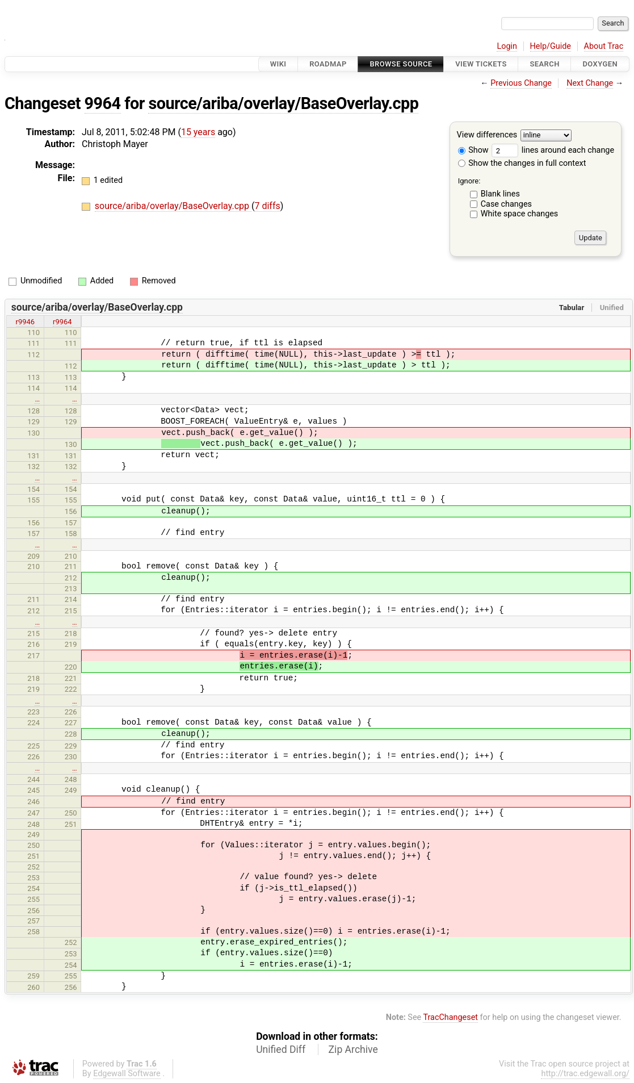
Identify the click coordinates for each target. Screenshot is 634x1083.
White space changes (520, 214)
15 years (198, 132)
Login (507, 46)
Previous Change (521, 83)
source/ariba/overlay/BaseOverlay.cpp (283, 103)
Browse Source (401, 64)
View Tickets (480, 64)
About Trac (604, 46)
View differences (487, 135)
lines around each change (553, 150)
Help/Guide (550, 46)
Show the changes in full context (522, 163)
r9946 (25, 321)
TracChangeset (450, 1017)
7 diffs (267, 205)
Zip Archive (353, 1049)
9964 (103, 103)
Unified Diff (280, 1049)
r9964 (62, 321)
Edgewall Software (127, 1073)
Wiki (278, 64)
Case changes (506, 204)
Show (473, 150)
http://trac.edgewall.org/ (585, 1073)
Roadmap (328, 64)
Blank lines (500, 194)
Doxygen (600, 64)
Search (544, 64)
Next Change (589, 83)
